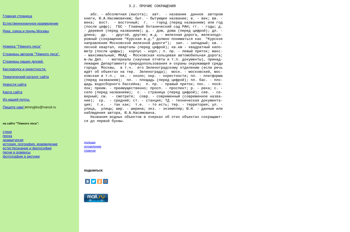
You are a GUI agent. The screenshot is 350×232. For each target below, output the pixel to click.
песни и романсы (17, 152)
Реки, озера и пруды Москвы (26, 31)
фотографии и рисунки (21, 156)
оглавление (92, 172)
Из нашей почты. (16, 99)
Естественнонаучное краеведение (30, 23)
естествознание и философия (27, 148)
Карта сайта (12, 92)
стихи (7, 132)
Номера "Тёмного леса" (22, 46)
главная (89, 176)
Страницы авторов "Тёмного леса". (31, 54)
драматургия (13, 140)
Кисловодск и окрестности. (24, 69)
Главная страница (17, 16)
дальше (89, 168)
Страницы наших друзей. (23, 61)
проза (7, 136)
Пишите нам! (14, 107)
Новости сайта (15, 84)
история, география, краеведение (30, 144)
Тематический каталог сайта (26, 77)
